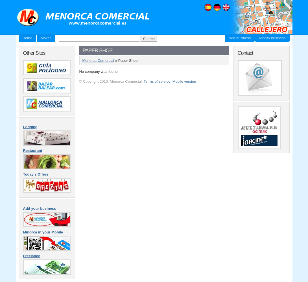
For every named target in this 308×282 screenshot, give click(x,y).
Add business (240, 38)
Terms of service (157, 81)
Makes (46, 38)
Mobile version (184, 81)
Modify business (272, 38)
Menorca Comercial (83, 18)
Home (27, 38)
